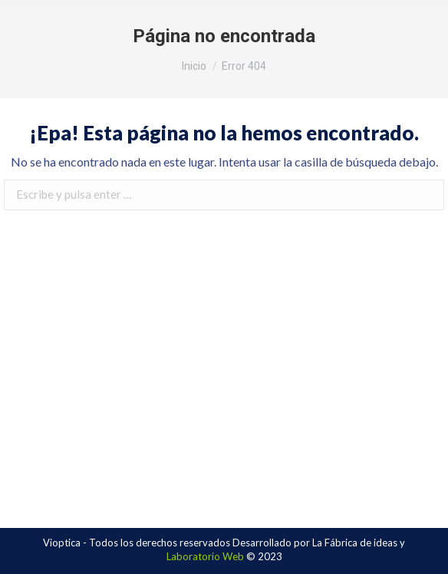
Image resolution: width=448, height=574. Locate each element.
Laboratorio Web (205, 556)
